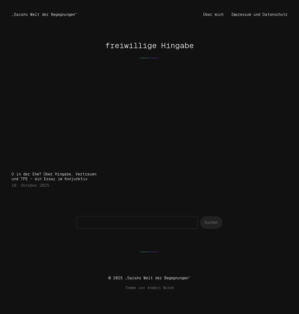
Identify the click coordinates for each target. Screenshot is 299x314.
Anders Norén (160, 288)
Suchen (211, 222)
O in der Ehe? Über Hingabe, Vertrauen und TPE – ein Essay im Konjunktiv (54, 176)
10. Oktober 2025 (30, 185)
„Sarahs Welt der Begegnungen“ (44, 14)
